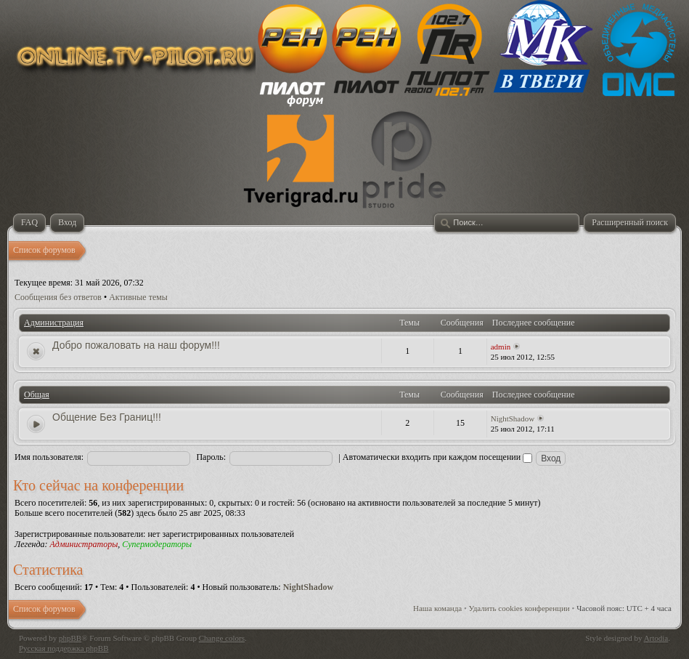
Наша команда (437, 608)
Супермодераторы (157, 544)
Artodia (656, 638)
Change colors (222, 638)
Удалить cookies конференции (519, 608)
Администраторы (83, 544)
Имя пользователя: (49, 457)
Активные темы (138, 297)
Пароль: (211, 457)
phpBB (70, 638)
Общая (36, 394)
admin (501, 346)
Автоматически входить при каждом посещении (437, 457)
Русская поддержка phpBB (63, 648)
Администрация (53, 323)
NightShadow (513, 418)
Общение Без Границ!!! (106, 417)
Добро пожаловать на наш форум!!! (136, 345)
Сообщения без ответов (58, 297)
